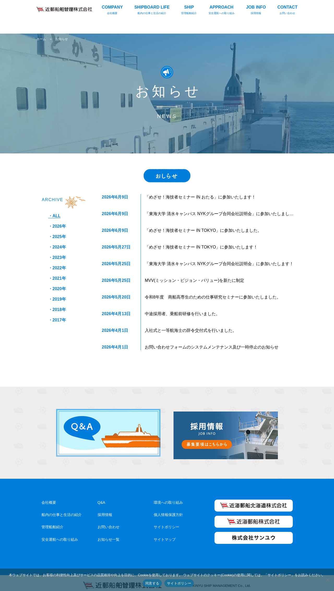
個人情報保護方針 (168, 509)
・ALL (54, 216)
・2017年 (57, 320)
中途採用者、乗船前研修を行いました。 (182, 314)
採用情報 (105, 509)
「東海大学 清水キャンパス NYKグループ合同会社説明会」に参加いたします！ (219, 264)
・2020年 (57, 289)
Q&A (101, 497)
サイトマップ (165, 534)
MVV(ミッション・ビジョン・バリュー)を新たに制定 (194, 280)
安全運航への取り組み (59, 534)
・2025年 (57, 236)
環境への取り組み (168, 497)
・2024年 (57, 247)
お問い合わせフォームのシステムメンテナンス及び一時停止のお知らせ (211, 347)
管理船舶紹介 (52, 522)
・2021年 (57, 278)
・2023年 (57, 257)
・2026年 (57, 226)
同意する (152, 583)
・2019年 (57, 299)
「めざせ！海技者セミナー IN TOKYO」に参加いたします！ (201, 247)
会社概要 (48, 497)
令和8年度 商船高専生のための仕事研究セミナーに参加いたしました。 (213, 297)
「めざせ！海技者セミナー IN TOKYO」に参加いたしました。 (203, 230)
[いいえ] (327, 579)
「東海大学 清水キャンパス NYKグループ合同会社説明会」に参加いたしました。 (221, 213)
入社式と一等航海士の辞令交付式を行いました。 (191, 330)
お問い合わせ (109, 522)
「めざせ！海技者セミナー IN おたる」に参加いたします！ (200, 197)
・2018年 (57, 309)
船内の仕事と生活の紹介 (61, 509)
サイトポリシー (166, 522)
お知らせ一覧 (109, 534)
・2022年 (57, 268)
